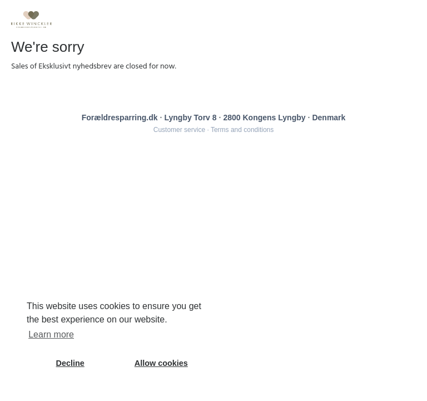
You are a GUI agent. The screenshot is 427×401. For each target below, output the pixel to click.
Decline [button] (70, 363)
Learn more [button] (51, 334)
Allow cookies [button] (161, 363)
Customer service (179, 130)
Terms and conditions (242, 130)
